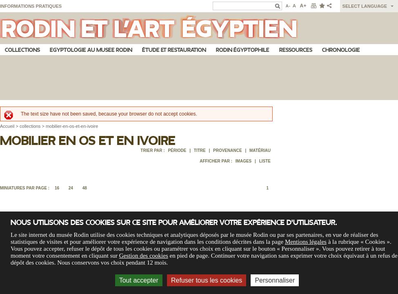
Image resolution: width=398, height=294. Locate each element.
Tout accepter (138, 280)
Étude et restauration (174, 50)
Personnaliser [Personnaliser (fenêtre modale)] (275, 280)
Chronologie (341, 50)
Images (243, 161)
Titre (200, 150)
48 (84, 188)
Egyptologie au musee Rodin (91, 50)
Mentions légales (306, 241)
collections (30, 126)
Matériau (260, 150)
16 (57, 188)
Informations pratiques (31, 6)
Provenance (227, 150)
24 (71, 188)
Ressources (295, 50)
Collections (22, 50)
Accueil (7, 126)
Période (177, 150)
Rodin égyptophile (242, 50)
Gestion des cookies (143, 255)
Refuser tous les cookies (206, 280)
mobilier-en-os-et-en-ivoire (72, 126)
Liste (265, 161)
